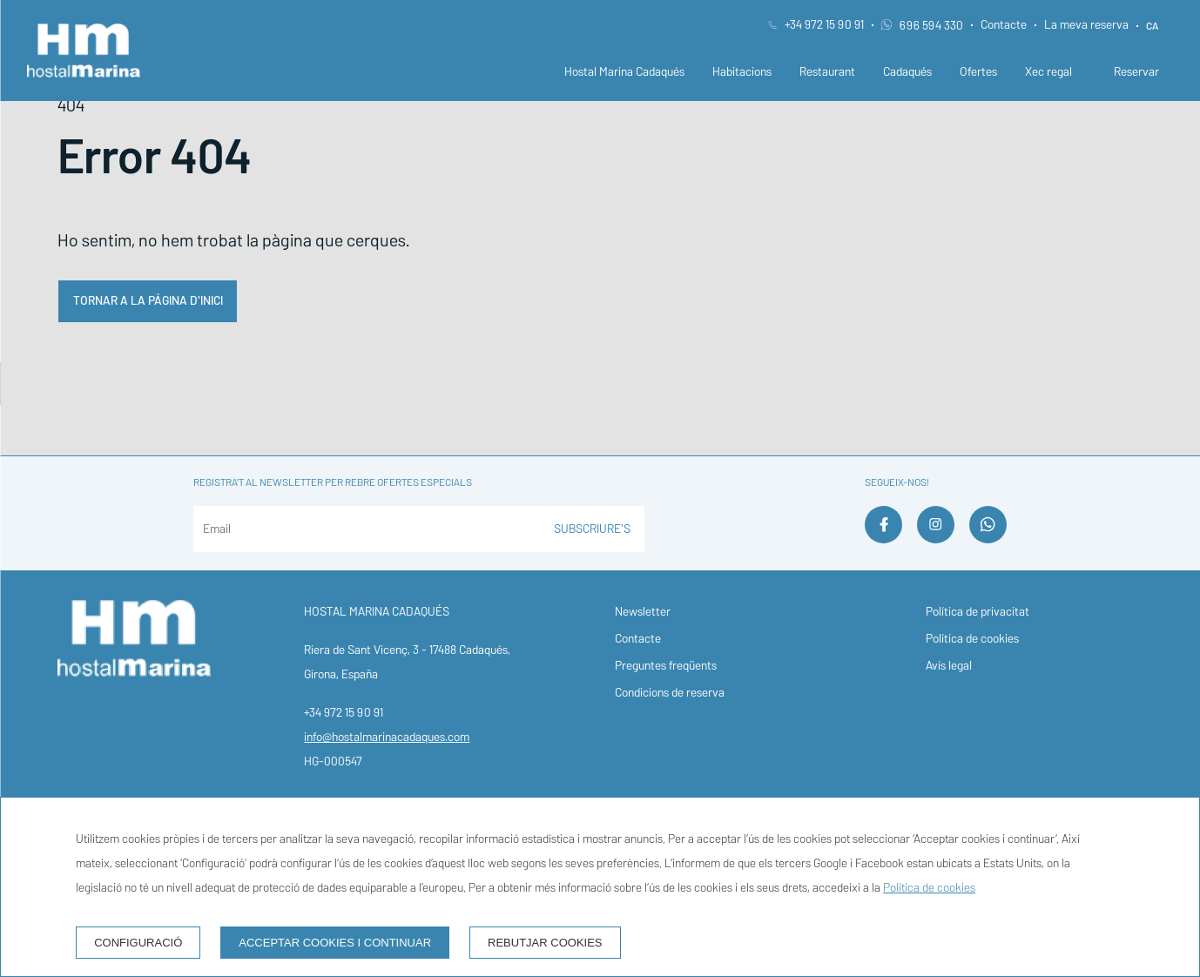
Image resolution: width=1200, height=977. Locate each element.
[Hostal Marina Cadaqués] (83, 50)
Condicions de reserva (670, 693)
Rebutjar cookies (545, 942)
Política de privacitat (977, 612)
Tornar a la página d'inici (148, 301)
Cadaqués (907, 72)
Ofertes (978, 72)
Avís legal (949, 666)
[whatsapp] (988, 537)
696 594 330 (922, 26)
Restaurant (827, 72)
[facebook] (883, 537)
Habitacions (742, 72)
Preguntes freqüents (666, 666)
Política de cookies (972, 639)
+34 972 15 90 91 (824, 25)
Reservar (1136, 72)
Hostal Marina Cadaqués (624, 72)
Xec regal (1048, 72)
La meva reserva (1086, 25)
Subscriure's (592, 529)
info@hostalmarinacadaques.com (386, 737)
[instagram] (935, 537)
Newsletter (643, 612)
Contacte (1004, 25)
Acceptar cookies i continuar (335, 942)
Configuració (138, 942)
